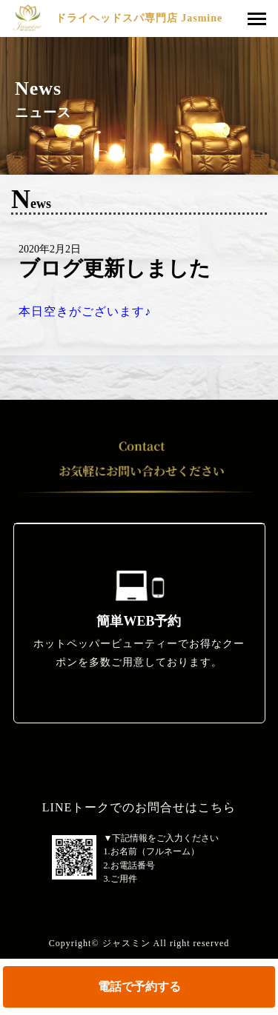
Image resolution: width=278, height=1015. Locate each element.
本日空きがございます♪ (85, 311)
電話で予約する (139, 986)
